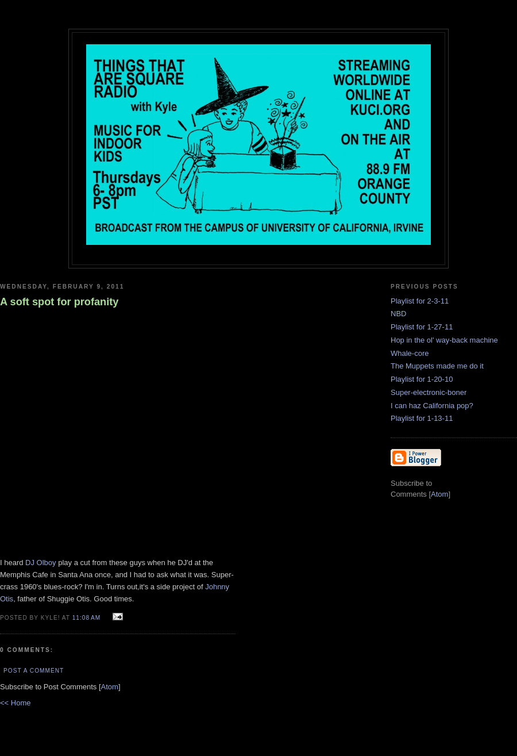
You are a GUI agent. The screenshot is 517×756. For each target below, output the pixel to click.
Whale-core (410, 353)
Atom (109, 686)
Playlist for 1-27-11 (422, 327)
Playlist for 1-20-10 (422, 379)
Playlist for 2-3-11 (420, 301)
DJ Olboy (40, 562)
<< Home (15, 703)
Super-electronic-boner (428, 392)
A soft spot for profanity (59, 302)
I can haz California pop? (432, 405)
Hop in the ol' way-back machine (444, 340)
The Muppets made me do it (437, 366)
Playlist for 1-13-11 (422, 418)
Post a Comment (33, 670)
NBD (398, 313)
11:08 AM (87, 618)
